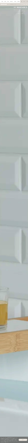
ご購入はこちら (25, 4)
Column (15, 1)
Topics (5, 1)
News (8, 1)
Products (11, 1)
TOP (21, 1)
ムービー (24, 1)
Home (2, 1)
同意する (23, 439)
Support (18, 1)
